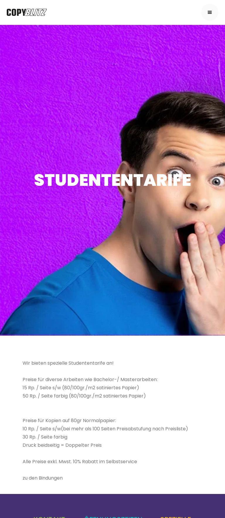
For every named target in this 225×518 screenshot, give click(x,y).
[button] (209, 12)
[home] (27, 12)
